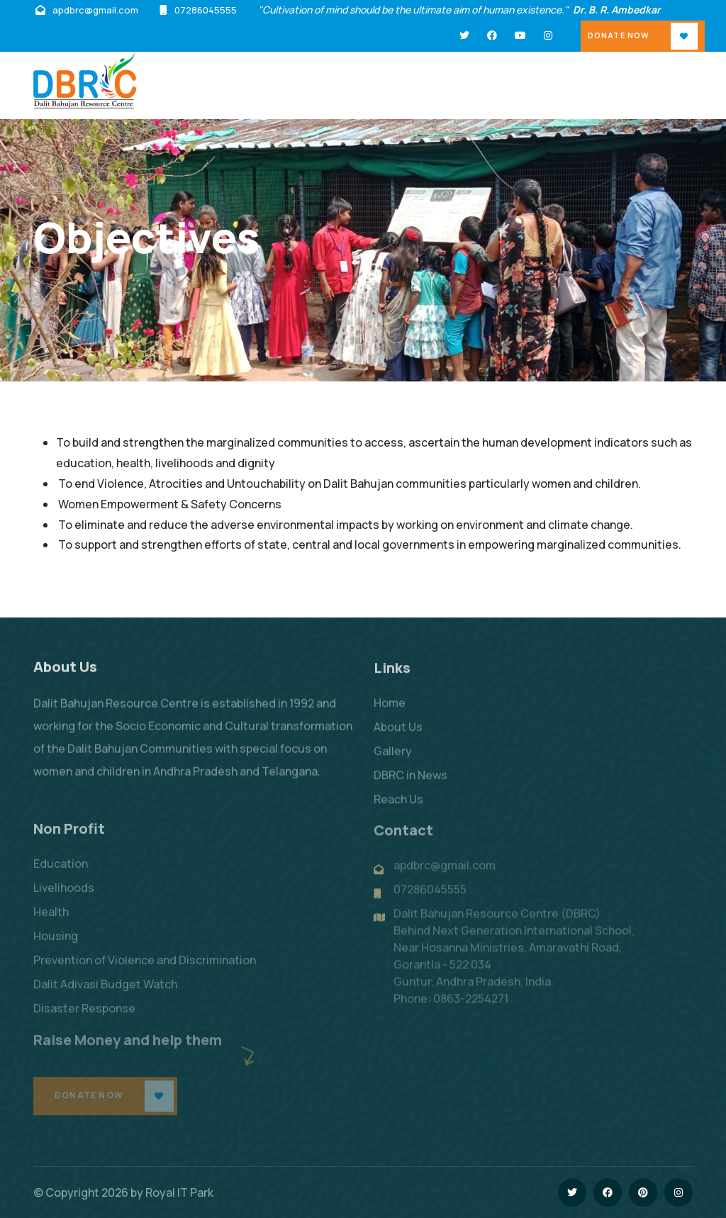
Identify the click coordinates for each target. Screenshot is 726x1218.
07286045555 (205, 10)
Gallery (393, 761)
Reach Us (398, 809)
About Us (398, 736)
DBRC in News (410, 785)
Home (390, 712)
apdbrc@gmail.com (95, 10)
